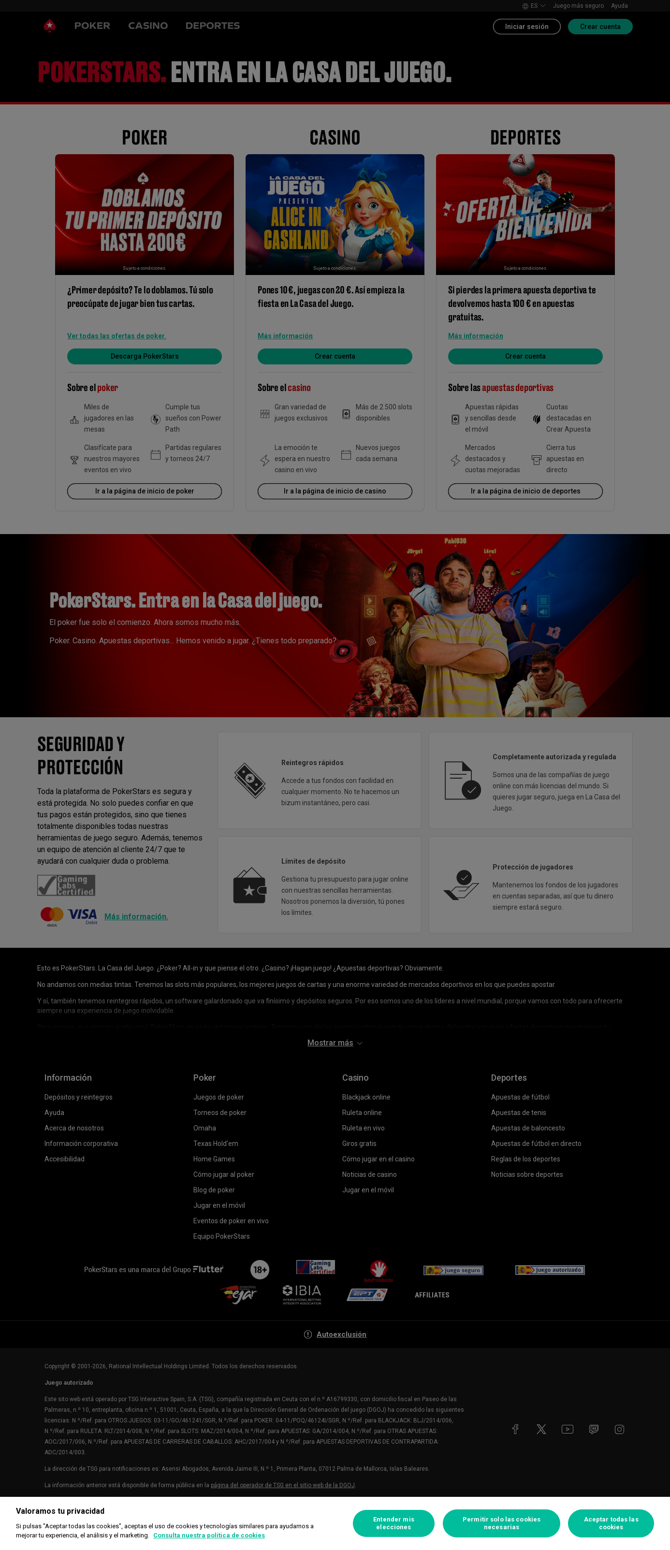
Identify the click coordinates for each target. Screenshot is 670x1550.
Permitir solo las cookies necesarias (501, 1523)
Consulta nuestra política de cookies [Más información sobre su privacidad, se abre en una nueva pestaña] (209, 1535)
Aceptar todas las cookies (611, 1523)
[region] (335, 1523)
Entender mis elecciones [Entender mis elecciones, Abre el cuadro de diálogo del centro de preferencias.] (393, 1523)
